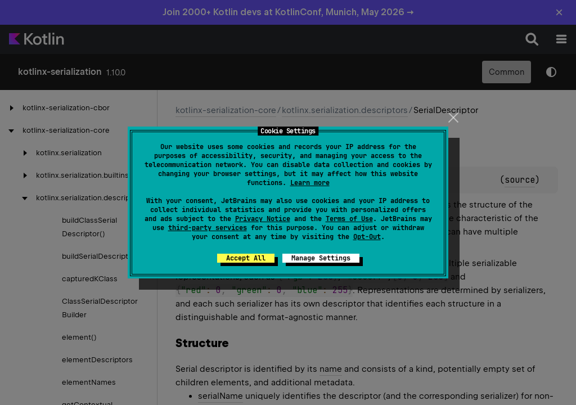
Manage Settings (320, 258)
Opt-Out (367, 236)
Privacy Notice (262, 218)
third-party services (207, 227)
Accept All (246, 258)
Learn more (310, 182)
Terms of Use (349, 218)
